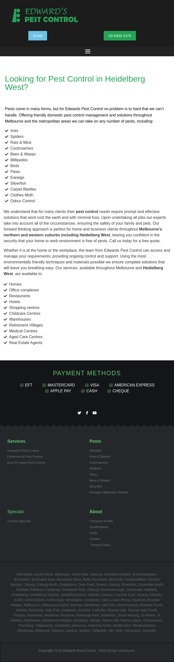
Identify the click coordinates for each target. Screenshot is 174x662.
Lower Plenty (120, 600)
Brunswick (22, 579)
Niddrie (21, 610)
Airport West (43, 574)
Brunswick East (43, 579)
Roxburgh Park (87, 615)
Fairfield (22, 590)
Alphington (62, 574)
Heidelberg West (73, 595)
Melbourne (32, 605)
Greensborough (112, 590)
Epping (114, 584)
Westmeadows (144, 625)
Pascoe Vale (116, 610)
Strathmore (31, 620)
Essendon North (151, 584)
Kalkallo (156, 595)
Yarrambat (132, 631)
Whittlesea (25, 631)
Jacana (142, 595)
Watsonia (79, 625)
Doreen (101, 584)
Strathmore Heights (57, 620)
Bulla (87, 579)
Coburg (29, 584)
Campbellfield (134, 579)
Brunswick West (69, 579)
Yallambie (99, 631)
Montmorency (127, 605)
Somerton (108, 615)
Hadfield (150, 590)
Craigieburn (68, 584)
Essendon (129, 584)
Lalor (104, 600)
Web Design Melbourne (116, 650)
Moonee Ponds (151, 605)
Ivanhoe (107, 595)
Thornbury (25, 625)
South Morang (128, 615)
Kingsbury (91, 600)
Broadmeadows (144, 574)
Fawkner (36, 590)
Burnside (116, 579)
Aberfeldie (24, 574)
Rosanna (67, 615)
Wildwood (42, 631)
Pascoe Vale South (142, 610)
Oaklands (68, 610)
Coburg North (47, 584)
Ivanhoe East (125, 595)
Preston (19, 615)
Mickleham (92, 605)
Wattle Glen (122, 625)
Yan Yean (115, 631)
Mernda (76, 605)
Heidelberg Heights (44, 595)
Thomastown (152, 620)
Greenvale (134, 590)
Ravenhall (34, 615)
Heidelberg (19, 595)
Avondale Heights (117, 574)
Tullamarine (44, 625)
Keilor (18, 600)
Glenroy (93, 590)
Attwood (96, 574)
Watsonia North (99, 625)
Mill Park (109, 605)
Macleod (138, 600)
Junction (84, 610)
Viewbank (62, 625)
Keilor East (55, 600)
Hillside (93, 595)
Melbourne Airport (55, 605)
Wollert (84, 631)
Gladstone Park (73, 590)
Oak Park (52, 610)
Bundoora (99, 579)
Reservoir (51, 615)
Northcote (36, 610)
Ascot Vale (80, 574)
